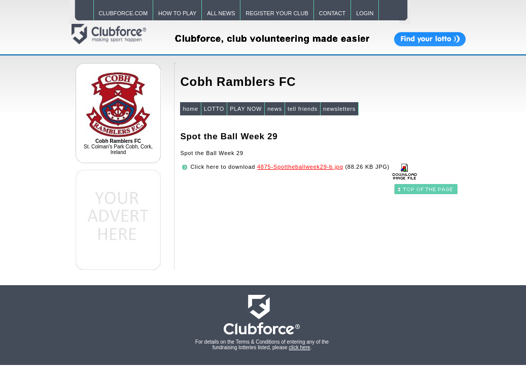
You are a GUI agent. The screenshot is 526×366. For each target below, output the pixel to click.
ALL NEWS (221, 13)
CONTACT (332, 13)
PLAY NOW (246, 109)
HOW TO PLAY (177, 13)
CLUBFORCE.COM (123, 13)
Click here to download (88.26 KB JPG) (290, 167)
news (274, 109)
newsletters (339, 109)
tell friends (303, 109)
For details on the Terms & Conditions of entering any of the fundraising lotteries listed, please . (262, 344)
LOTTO (214, 109)
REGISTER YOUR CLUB (277, 13)
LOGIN (364, 13)
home (190, 109)
